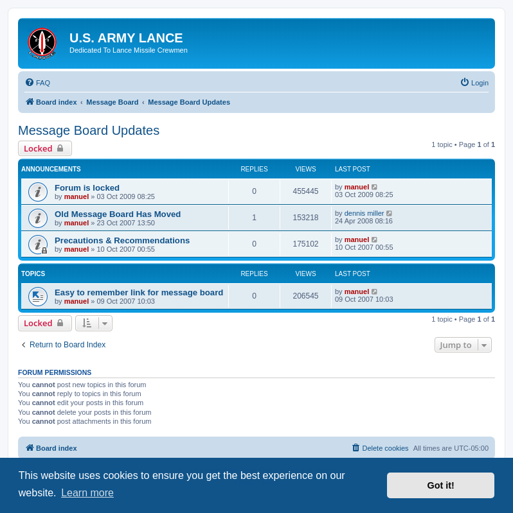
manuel (76, 196)
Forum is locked (87, 188)
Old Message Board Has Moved (118, 214)
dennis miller (364, 213)
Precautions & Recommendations (122, 240)
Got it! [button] (441, 485)
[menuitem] (37, 83)
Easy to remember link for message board (139, 292)
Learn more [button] (87, 492)
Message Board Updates (88, 130)
